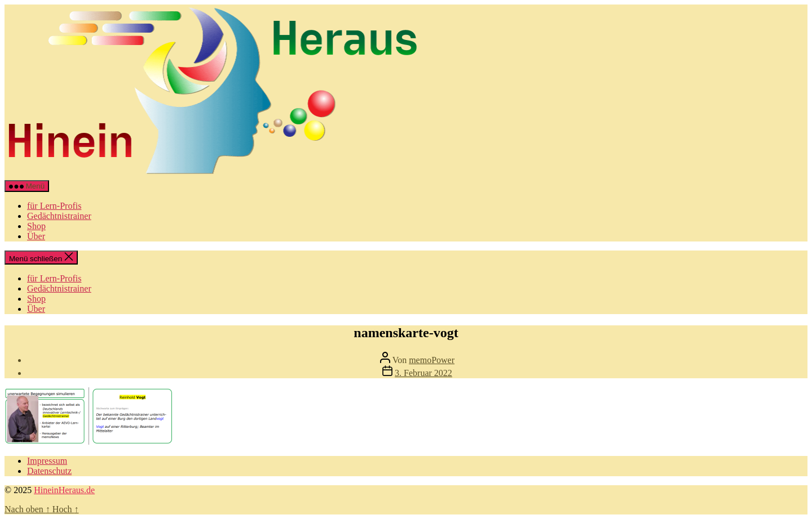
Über (36, 236)
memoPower (431, 360)
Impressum (47, 461)
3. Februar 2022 (423, 373)
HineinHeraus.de (64, 490)
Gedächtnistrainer (59, 216)
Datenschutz (49, 471)
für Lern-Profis (54, 206)
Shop (36, 226)
